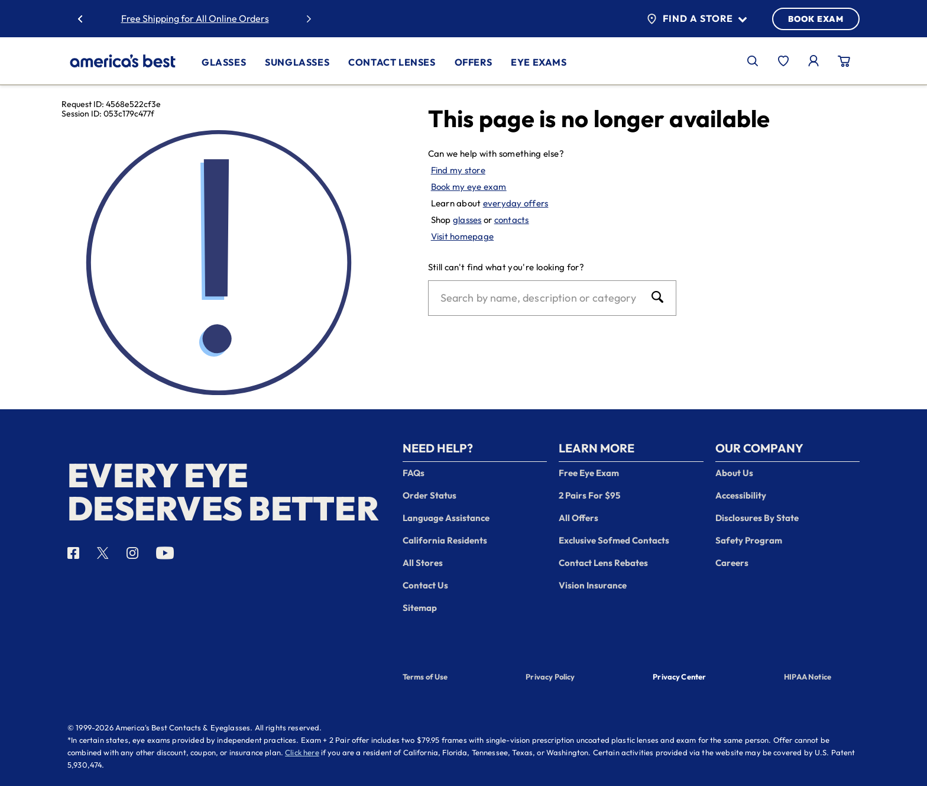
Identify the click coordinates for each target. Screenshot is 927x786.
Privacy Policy (550, 676)
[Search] (540, 298)
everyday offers (516, 203)
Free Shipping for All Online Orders (195, 18)
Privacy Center (679, 678)
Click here (302, 752)
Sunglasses (297, 62)
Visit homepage (462, 236)
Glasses (224, 62)
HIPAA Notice (807, 676)
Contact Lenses (391, 62)
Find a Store (697, 19)
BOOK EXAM (816, 19)
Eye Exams (538, 62)
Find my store (458, 170)
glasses (467, 219)
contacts (511, 219)
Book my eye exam (469, 186)
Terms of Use (425, 676)
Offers (473, 62)
